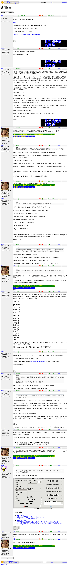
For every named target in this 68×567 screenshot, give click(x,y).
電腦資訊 (11, 2)
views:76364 (4, 565)
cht (5, 2)
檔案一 (15, 22)
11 (14, 291)
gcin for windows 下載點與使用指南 (27, 519)
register (65, 2)
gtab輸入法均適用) (52, 522)
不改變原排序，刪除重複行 (38, 361)
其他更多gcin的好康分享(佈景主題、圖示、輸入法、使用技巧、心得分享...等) (40, 524)
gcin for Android (21, 520)
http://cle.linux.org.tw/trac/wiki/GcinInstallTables (26, 34)
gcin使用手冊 (20, 515)
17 (14, 465)
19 (14, 539)
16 (14, 447)
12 (14, 352)
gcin (17, 2)
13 (14, 373)
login (63, 2)
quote (59, 15)
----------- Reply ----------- (7, 12)
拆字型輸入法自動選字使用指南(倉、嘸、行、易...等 (32, 522)
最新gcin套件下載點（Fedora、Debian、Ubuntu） (31, 517)
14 (14, 390)
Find (52, 2)
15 (14, 429)
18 (14, 531)
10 (14, 265)
